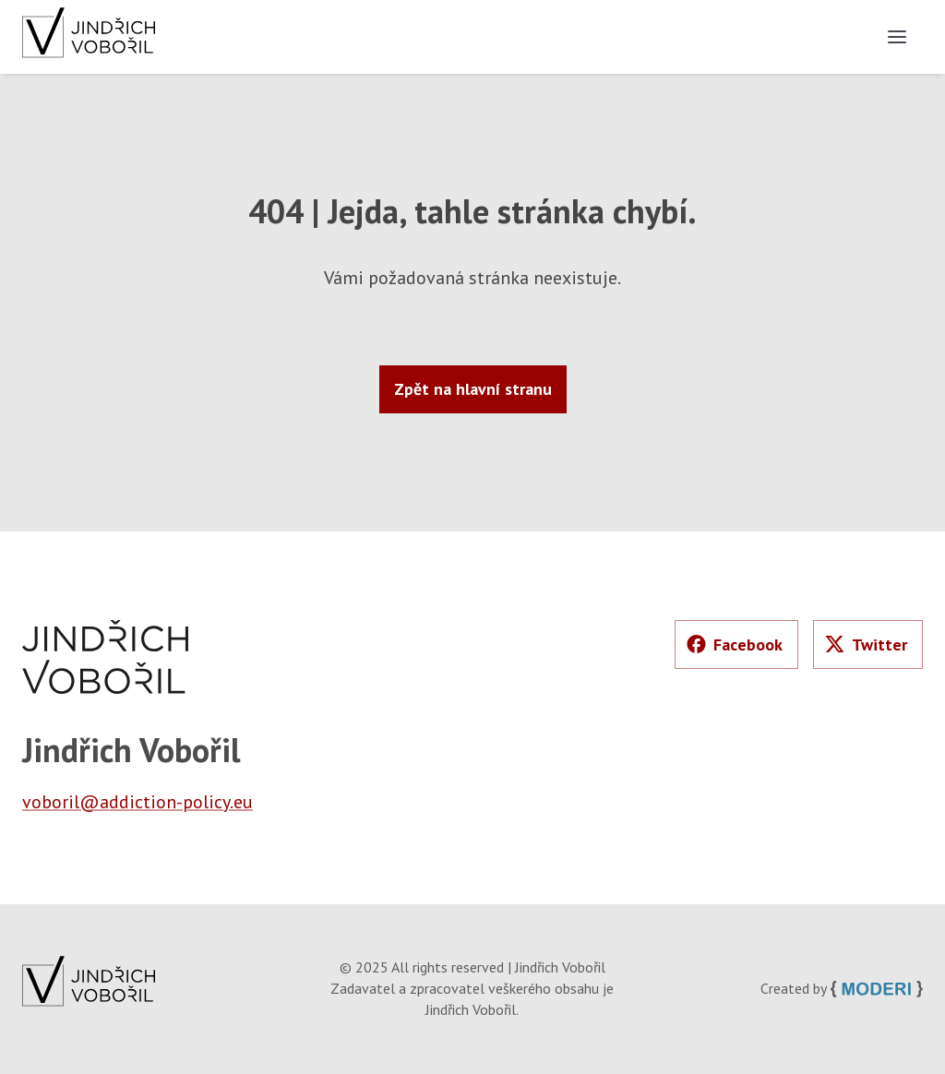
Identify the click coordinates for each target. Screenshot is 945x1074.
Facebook (735, 644)
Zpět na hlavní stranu (473, 389)
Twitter (866, 644)
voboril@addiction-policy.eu (137, 802)
